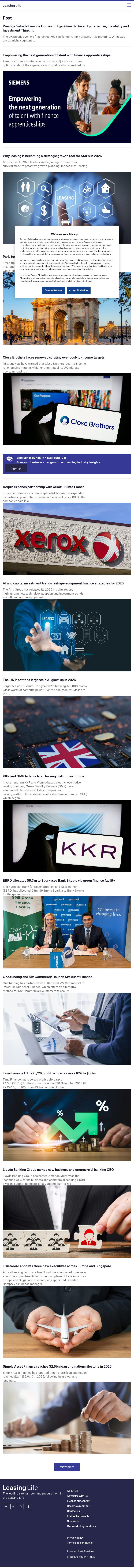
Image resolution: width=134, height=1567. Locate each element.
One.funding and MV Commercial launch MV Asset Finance (47, 977)
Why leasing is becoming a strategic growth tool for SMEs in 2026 (52, 156)
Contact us (73, 1510)
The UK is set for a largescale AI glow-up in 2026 (39, 680)
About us (72, 1490)
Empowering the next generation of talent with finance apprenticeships (56, 55)
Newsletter (73, 1521)
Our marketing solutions (81, 1526)
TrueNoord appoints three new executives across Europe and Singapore (57, 1266)
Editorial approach (78, 1515)
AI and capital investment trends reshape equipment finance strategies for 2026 (63, 583)
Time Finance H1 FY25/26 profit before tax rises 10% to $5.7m (49, 1073)
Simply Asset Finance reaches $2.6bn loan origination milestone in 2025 (57, 1366)
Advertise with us (77, 1495)
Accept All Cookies (78, 290)
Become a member (78, 1505)
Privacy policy (75, 1537)
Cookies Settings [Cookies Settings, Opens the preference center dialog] (53, 290)
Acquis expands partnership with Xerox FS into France (43, 487)
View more (67, 1467)
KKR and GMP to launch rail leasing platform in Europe (44, 776)
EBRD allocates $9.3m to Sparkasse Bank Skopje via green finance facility (59, 880)
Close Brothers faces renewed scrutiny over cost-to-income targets (54, 357)
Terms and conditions (79, 1542)
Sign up (16, 468)
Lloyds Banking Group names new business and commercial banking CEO (58, 1169)
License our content (78, 1500)
